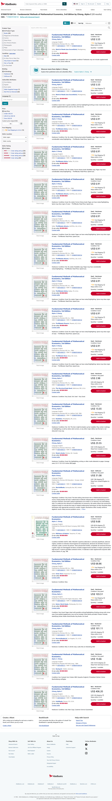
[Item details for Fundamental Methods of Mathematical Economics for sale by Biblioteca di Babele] (40, 527)
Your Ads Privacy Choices (53, 760)
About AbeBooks (51, 744)
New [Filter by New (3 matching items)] (5, 56)
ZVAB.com (93, 784)
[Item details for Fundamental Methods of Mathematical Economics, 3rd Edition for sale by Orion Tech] (40, 570)
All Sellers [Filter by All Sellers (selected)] (7, 148)
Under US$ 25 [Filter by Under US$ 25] (7, 113)
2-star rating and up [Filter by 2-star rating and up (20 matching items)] (14, 151)
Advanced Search (6, 9)
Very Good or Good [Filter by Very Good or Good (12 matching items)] (10, 61)
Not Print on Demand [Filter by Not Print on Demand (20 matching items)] (11, 92)
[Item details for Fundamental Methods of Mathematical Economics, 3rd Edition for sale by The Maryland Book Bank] (40, 385)
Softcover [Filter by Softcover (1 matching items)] (7, 76)
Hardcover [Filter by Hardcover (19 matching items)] (7, 74)
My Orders (11, 754)
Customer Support (70, 747)
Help (107, 4)
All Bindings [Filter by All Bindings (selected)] (7, 71)
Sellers (93, 9)
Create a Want (7, 725)
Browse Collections (25, 9)
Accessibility (50, 766)
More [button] (83, 509)
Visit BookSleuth (44, 725)
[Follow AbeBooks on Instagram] (86, 753)
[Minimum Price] (5, 123)
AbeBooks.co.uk (20, 784)
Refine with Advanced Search (30, 17)
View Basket (12, 757)
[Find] (64, 3)
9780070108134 (13, 17)
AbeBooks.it (50, 784)
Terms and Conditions (81, 793)
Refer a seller (31, 754)
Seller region (6, 137)
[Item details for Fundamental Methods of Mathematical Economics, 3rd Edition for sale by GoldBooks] (40, 698)
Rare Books (43, 9)
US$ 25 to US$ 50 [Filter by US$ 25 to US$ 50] (8, 116)
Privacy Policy (50, 757)
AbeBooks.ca (73, 784)
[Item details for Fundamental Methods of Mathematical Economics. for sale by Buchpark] (40, 665)
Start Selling (107, 9)
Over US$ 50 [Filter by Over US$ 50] (7, 118)
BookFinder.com (56, 788)
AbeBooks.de (31, 784)
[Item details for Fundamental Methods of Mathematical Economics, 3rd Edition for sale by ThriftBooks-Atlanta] (40, 190)
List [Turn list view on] (66, 23)
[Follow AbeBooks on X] (86, 749)
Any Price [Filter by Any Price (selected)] (6, 111)
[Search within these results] (70, 27)
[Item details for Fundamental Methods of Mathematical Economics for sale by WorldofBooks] (40, 482)
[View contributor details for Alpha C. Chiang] (57, 39)
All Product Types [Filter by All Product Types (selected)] (8, 31)
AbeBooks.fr (41, 784)
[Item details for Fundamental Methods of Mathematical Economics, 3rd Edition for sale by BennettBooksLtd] (40, 635)
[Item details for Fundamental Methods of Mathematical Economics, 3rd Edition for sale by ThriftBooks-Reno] (40, 352)
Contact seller (56, 55)
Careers (49, 750)
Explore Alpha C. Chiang (83, 72)
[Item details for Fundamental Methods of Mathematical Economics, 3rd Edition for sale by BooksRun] (40, 415)
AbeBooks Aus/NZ (61, 784)
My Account (91, 4)
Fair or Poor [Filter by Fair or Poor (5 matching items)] (7, 63)
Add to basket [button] (101, 52)
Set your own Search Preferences (85, 725)
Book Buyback (31, 750)
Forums (49, 754)
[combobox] (43, 3)
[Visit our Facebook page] (86, 745)
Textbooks (79, 9)
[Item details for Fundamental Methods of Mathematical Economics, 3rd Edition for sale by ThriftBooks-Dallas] (40, 125)
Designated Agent (51, 763)
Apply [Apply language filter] (5, 103)
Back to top (56, 736)
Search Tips (79, 720)
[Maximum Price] (15, 123)
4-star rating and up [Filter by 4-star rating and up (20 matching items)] (14, 155)
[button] (109, 28)
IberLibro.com (83, 784)
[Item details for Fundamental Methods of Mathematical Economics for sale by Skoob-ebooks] (40, 449)
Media (48, 747)
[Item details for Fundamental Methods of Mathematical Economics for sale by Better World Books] (40, 600)
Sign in (83, 4)
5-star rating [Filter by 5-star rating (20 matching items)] (12, 158)
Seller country (7, 141)
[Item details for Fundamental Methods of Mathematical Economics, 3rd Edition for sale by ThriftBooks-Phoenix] (40, 320)
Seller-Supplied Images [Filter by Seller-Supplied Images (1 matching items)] (11, 89)
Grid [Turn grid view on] (73, 23)
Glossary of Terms (81, 723)
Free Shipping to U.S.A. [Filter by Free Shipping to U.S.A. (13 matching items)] (13, 130)
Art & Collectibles (61, 9)
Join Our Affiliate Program (34, 747)
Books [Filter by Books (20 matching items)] (6, 33)
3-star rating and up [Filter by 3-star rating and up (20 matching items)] (14, 153)
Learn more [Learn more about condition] (12, 53)
